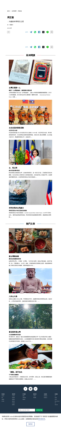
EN (9, 32)
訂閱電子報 (24, 397)
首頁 (8, 11)
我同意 (30, 424)
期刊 (2, 397)
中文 (41, 4)
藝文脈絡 (13, 397)
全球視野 (14, 11)
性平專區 (3, 401)
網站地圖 (34, 397)
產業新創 (13, 399)
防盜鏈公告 (45, 397)
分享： (27, 32)
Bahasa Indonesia (57, 401)
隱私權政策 (41, 419)
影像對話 (13, 404)
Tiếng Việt (56, 404)
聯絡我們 (24, 399)
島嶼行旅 (13, 401)
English (56, 397)
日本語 (56, 399)
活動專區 (3, 399)
